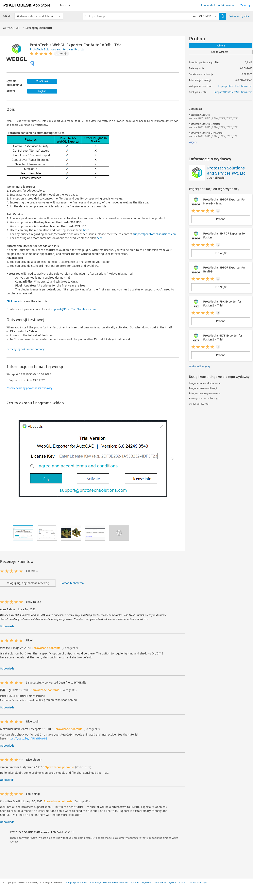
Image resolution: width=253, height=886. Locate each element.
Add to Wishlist (221, 52)
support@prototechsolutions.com (155, 234)
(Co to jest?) (70, 648)
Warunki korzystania (140, 882)
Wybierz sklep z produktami (35, 16)
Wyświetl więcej (199, 366)
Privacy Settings (198, 882)
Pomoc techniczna (72, 583)
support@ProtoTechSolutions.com (73, 309)
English (42, 91)
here (86, 230)
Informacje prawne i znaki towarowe (108, 882)
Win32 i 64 (42, 81)
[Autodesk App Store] (27, 5)
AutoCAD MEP (12, 28)
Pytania (172, 882)
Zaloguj (245, 5)
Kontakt (183, 882)
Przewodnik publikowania (217, 5)
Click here (13, 301)
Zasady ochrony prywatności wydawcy (29, 388)
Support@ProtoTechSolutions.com (233, 92)
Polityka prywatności (76, 882)
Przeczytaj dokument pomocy (26, 349)
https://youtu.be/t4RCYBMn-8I (27, 738)
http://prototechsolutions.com (235, 86)
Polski (65, 5)
